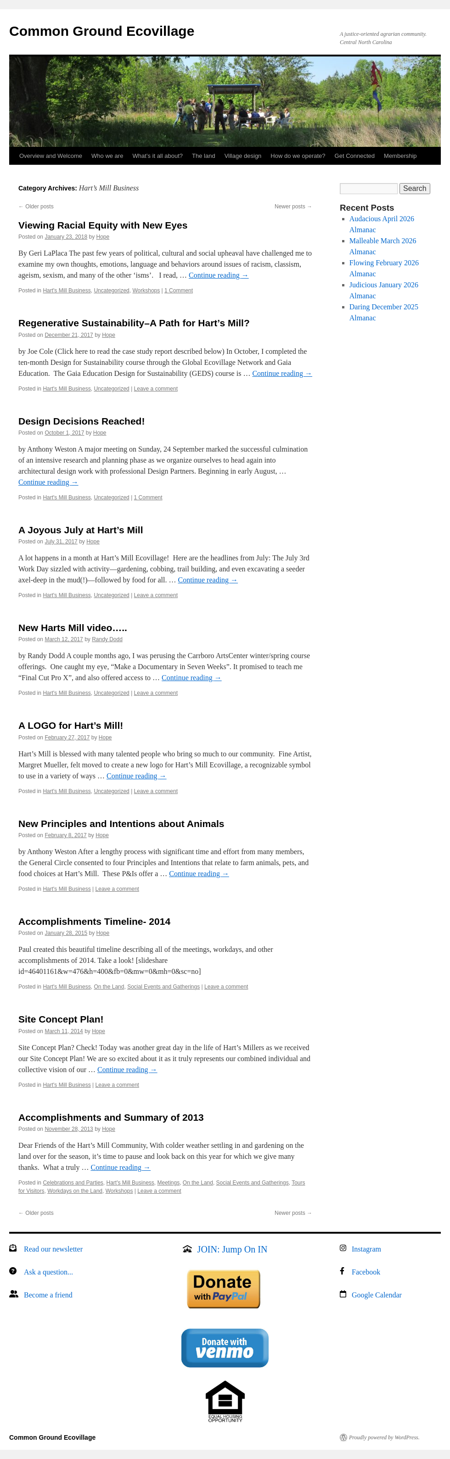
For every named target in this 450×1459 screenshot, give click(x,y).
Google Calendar (377, 1295)
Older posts (36, 206)
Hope (103, 237)
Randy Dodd (107, 639)
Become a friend (48, 1295)
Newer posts (293, 206)
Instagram (366, 1249)
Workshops (146, 290)
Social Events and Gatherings (163, 987)
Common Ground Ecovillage (101, 31)
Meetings (168, 1182)
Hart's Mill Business (66, 290)
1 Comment (178, 290)
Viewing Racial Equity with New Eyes (102, 225)
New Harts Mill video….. (72, 627)
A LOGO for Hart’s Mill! (70, 725)
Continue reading (219, 275)
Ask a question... (48, 1272)
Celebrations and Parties (73, 1182)
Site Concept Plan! (61, 1019)
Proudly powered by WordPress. (384, 1437)
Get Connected (355, 155)
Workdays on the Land (74, 1191)
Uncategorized (111, 290)
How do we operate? (297, 155)
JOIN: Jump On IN (232, 1249)
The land (203, 155)
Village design (243, 155)
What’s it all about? (157, 155)
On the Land (109, 987)
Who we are (107, 155)
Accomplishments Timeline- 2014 (94, 921)
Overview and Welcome (50, 155)
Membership (400, 155)
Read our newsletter (53, 1249)
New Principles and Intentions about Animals (121, 823)
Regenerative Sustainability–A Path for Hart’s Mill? (134, 323)
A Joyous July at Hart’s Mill (80, 530)
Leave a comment (156, 389)
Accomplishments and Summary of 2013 (111, 1117)
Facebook (366, 1272)
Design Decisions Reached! (81, 421)
